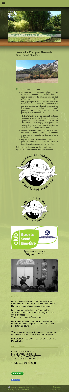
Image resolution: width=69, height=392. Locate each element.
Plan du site (30, 387)
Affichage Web (55, 389)
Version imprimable (16, 387)
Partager (16, 380)
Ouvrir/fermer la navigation (34, 3)
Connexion (57, 387)
